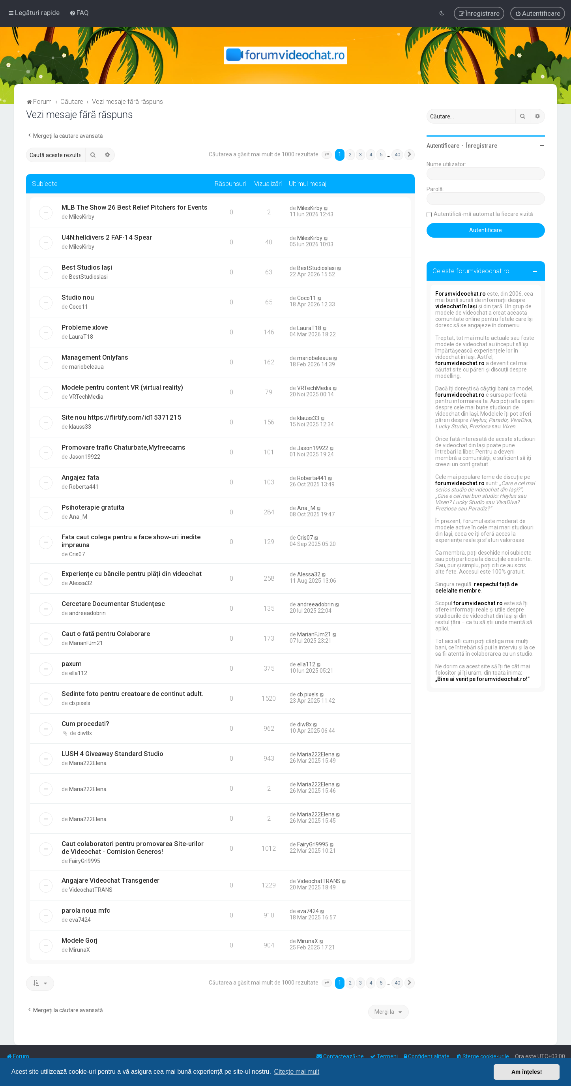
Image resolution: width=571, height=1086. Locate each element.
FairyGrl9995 (84, 861)
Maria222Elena (88, 763)
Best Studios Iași (87, 267)
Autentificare (443, 146)
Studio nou (78, 297)
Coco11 (78, 307)
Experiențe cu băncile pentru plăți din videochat (132, 574)
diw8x (84, 733)
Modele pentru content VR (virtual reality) (122, 387)
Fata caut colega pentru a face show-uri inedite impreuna (131, 541)
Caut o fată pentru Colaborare (106, 634)
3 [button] (360, 155)
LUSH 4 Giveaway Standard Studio (112, 754)
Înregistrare (481, 146)
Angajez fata (80, 477)
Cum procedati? (85, 724)
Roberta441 (84, 487)
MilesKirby (81, 217)
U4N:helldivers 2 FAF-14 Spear (107, 237)
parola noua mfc (86, 910)
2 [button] (350, 155)
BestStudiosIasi (88, 277)
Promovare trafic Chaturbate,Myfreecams (123, 447)
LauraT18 (81, 337)
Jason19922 (84, 457)
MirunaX (79, 950)
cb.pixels (79, 703)
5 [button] (381, 155)
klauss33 (80, 427)
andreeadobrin (87, 613)
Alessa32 (80, 583)
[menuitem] (79, 13)
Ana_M (78, 517)
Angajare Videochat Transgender (110, 880)
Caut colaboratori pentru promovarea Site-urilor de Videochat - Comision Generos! (133, 847)
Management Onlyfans (95, 357)
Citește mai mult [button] (297, 1071)
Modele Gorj (79, 940)
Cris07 (77, 554)
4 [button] (370, 155)
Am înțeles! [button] (526, 1072)
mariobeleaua (86, 367)
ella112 (78, 673)
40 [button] (397, 155)
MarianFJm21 (86, 643)
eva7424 (80, 920)
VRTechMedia (86, 397)
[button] (327, 155)
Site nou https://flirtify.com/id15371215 (122, 417)
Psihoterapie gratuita (93, 507)
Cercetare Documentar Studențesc (113, 604)
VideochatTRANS (90, 890)
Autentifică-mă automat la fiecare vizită (483, 214)
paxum (72, 664)
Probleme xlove (85, 327)
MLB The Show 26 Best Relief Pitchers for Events (135, 207)
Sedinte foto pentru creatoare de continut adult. (132, 694)
